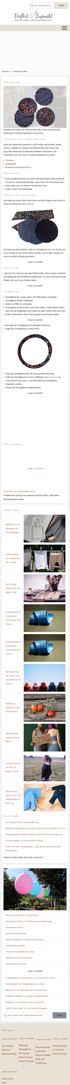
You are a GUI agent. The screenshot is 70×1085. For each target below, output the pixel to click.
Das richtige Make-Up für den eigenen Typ (13, 588)
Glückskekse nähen (14, 927)
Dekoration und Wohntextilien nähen (19, 491)
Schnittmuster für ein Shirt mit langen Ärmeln (13, 767)
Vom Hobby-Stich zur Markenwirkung (22, 822)
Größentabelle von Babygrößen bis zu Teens (13, 558)
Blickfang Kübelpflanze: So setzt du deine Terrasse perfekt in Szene (35, 828)
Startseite (5, 71)
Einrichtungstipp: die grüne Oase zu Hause (24, 841)
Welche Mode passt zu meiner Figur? (13, 738)
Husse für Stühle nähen (16, 933)
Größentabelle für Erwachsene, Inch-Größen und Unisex (30, 978)
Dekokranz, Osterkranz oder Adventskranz (13, 708)
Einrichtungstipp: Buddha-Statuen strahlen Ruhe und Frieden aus (34, 834)
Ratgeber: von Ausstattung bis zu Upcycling (25, 1002)
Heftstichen (53, 377)
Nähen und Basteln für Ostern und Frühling (24, 940)
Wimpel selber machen (16, 964)
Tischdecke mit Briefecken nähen (20, 952)
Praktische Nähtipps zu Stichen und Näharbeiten (27, 996)
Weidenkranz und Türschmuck (19, 958)
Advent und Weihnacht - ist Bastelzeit (22, 915)
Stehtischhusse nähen (15, 946)
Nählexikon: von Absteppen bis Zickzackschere (13, 528)
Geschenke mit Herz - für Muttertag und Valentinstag (29, 921)
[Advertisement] (35, 49)
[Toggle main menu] (35, 28)
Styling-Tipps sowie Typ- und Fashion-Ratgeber (26, 1008)
